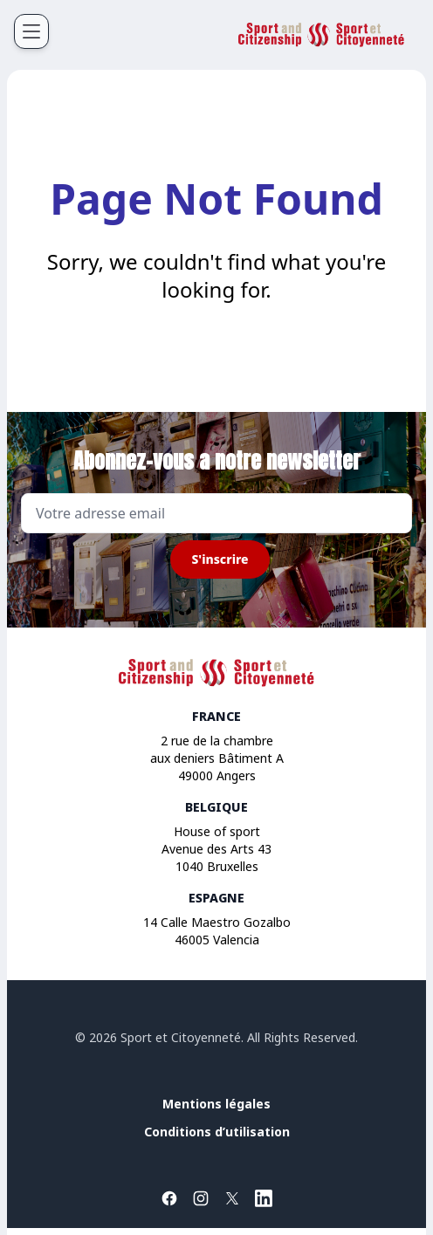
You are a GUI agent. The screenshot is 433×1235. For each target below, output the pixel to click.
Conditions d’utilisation (217, 1131)
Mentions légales (216, 1103)
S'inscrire (219, 559)
